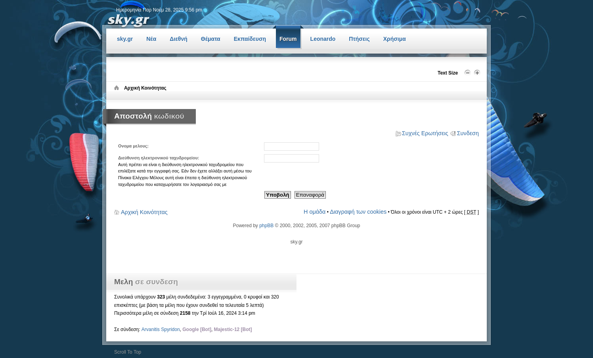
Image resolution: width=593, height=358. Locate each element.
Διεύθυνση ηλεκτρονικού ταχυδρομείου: (158, 157)
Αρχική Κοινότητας (144, 212)
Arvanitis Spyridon (161, 329)
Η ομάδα (314, 212)
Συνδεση (468, 133)
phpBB (266, 225)
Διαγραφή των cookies (358, 212)
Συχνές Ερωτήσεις (425, 133)
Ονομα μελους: (133, 146)
